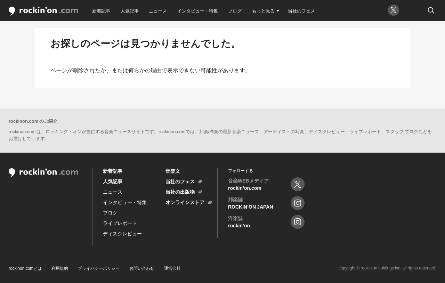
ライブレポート (120, 222)
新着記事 (101, 10)
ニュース (158, 10)
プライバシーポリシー (99, 268)
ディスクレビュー (122, 233)
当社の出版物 (180, 191)
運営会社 (172, 268)
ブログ (235, 10)
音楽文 (172, 170)
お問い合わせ (141, 268)
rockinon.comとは (25, 268)
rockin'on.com (43, 11)
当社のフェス (301, 10)
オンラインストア (184, 202)
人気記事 (130, 10)
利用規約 (59, 268)
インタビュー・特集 (197, 10)
